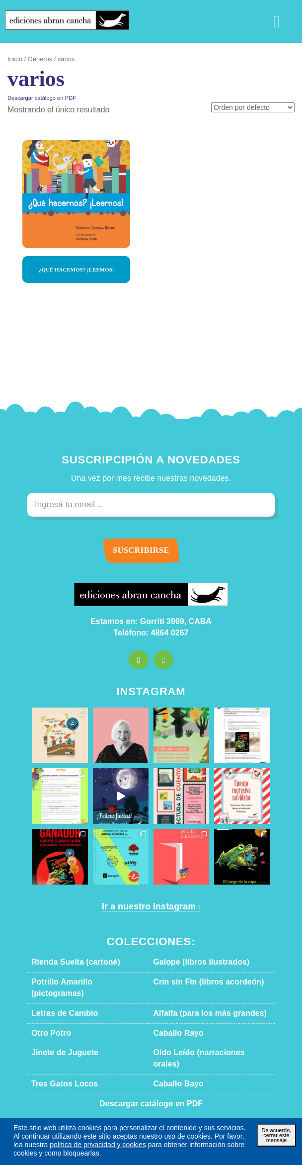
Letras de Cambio (58, 1001)
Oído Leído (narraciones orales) (201, 1041)
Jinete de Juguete (57, 1041)
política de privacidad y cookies (55, 1144)
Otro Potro (48, 1021)
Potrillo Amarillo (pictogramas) (78, 982)
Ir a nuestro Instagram (147, 906)
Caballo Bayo (173, 1061)
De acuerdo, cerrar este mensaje (276, 1134)
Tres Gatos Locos (57, 1061)
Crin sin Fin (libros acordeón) (197, 982)
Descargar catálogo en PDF (36, 97)
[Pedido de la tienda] (256, 108)
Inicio (14, 59)
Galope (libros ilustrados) (191, 962)
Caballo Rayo (173, 1021)
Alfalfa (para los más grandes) (198, 1001)
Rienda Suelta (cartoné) (67, 962)
